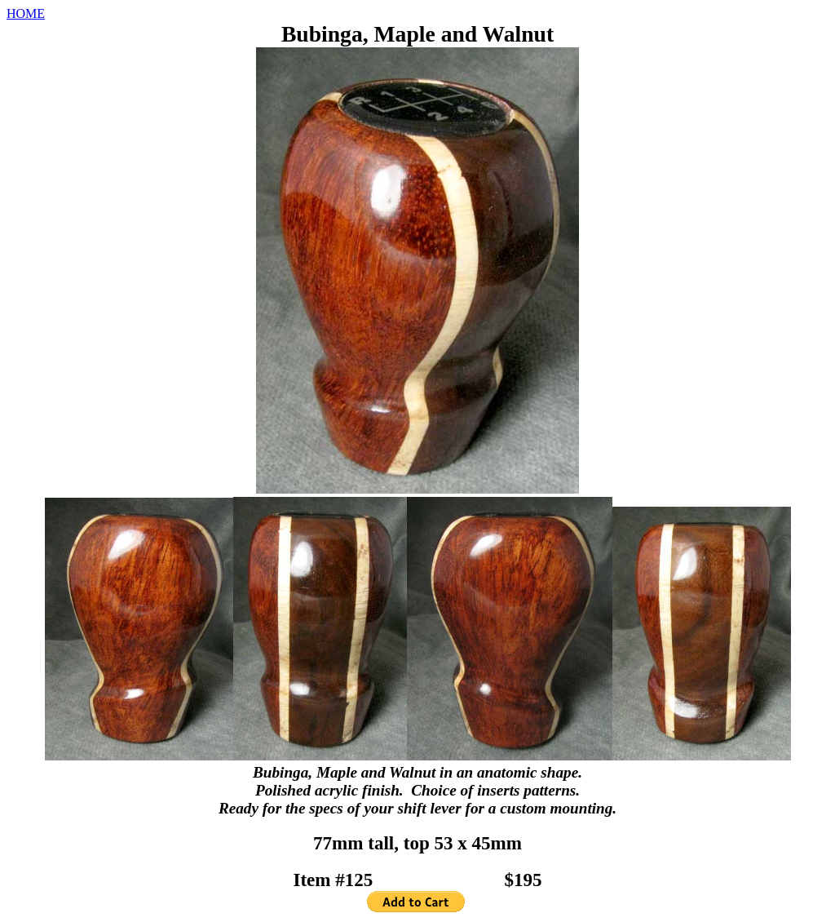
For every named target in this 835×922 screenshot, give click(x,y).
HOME (26, 13)
